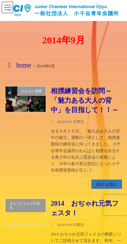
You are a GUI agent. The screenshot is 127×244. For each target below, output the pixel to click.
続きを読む (107, 184)
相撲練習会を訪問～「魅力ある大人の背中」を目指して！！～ (85, 100)
